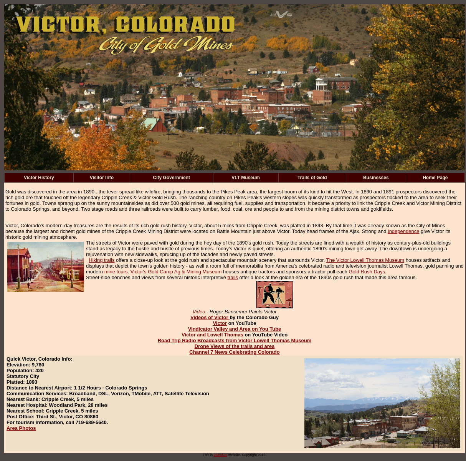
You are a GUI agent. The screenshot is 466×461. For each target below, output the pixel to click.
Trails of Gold (312, 177)
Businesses (376, 177)
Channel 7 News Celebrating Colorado (234, 352)
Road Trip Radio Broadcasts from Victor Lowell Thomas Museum (235, 340)
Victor (220, 323)
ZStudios (221, 455)
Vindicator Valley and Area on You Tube (234, 329)
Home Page (435, 177)
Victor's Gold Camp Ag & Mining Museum (176, 272)
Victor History (39, 177)
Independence (403, 231)
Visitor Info (102, 177)
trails (233, 277)
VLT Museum (245, 177)
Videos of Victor (210, 317)
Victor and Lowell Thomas (213, 335)
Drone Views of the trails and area (235, 346)
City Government (171, 177)
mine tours (116, 272)
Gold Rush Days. (367, 272)
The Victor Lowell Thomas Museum (365, 260)
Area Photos (21, 428)
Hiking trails (101, 260)
